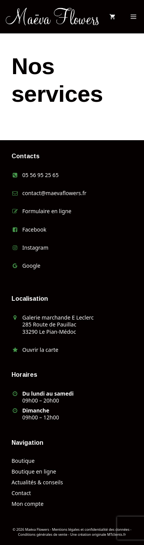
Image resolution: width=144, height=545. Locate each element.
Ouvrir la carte (40, 349)
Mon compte (27, 503)
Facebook (34, 229)
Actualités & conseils (37, 482)
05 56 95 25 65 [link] (40, 175)
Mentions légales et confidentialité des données (90, 529)
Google (31, 265)
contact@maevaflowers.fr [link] (54, 193)
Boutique (23, 460)
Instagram (35, 247)
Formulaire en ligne (46, 211)
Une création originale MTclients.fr (98, 534)
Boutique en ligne (34, 471)
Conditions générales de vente (42, 534)
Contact (21, 493)
